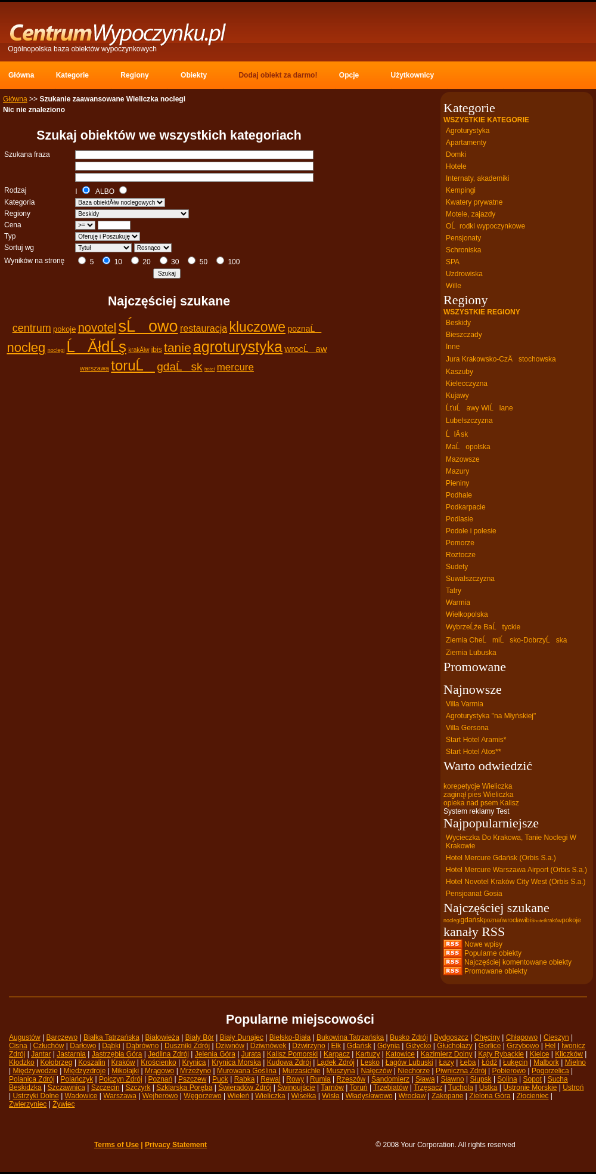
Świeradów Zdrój (244, 1087)
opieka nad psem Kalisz (481, 803)
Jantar (41, 1054)
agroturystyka (238, 346)
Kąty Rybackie (501, 1054)
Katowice (400, 1054)
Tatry (453, 590)
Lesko (370, 1062)
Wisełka (303, 1096)
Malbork (546, 1062)
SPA (453, 262)
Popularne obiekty (493, 953)
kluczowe (257, 327)
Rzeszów (351, 1079)
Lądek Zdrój (336, 1062)
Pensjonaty (463, 238)
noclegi (56, 350)
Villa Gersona (467, 728)
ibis (156, 349)
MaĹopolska (468, 447)
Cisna (18, 1046)
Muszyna (341, 1071)
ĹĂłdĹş (97, 347)
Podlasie (459, 519)
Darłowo (83, 1046)
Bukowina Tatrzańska (350, 1037)
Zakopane (447, 1096)
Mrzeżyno (195, 1071)
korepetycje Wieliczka (477, 786)
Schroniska (463, 250)
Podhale (459, 495)
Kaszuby (459, 371)
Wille (453, 286)
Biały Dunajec (241, 1037)
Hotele (456, 166)
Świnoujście (296, 1087)
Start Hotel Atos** (473, 751)
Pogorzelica (550, 1071)
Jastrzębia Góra (117, 1054)
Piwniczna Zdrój (461, 1071)
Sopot (532, 1079)
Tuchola (460, 1087)
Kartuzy (368, 1054)
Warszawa (119, 1096)
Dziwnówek (268, 1046)
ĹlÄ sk (457, 434)
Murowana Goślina (247, 1071)
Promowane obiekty (495, 971)
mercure (235, 367)
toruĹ (133, 365)
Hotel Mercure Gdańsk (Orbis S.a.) (501, 858)
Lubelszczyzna (469, 420)
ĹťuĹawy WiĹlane (479, 408)
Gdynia (388, 1046)
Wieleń (238, 1096)
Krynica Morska (236, 1062)
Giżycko (419, 1046)
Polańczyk (77, 1079)
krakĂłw (138, 350)
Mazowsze (463, 459)
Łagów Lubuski (409, 1062)
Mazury (457, 471)
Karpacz (337, 1054)
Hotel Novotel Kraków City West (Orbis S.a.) (516, 882)
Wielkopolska (467, 614)
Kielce (540, 1054)
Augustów (25, 1037)
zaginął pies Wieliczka (478, 794)
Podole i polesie (471, 531)
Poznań (160, 1079)
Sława (425, 1079)
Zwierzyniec (27, 1104)
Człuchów (48, 1046)
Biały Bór (199, 1037)
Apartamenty (466, 142)
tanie (177, 347)
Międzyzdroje (85, 1071)
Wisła (330, 1096)
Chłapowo (522, 1037)
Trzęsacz (428, 1087)
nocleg (26, 347)
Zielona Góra (489, 1096)
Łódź (489, 1062)
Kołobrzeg (57, 1062)
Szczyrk (137, 1087)
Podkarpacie (466, 507)
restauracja (203, 328)
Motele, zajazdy (470, 214)
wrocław (513, 920)
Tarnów (332, 1087)
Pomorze (460, 543)
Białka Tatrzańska (111, 1037)
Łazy (446, 1062)
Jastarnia (71, 1054)
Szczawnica (66, 1087)
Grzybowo (523, 1046)
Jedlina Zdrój (168, 1054)
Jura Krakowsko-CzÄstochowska (501, 359)
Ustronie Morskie (530, 1087)
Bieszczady (464, 334)
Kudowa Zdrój (289, 1062)
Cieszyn (556, 1037)
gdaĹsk (179, 366)
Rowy (295, 1079)
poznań (493, 920)
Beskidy (458, 323)
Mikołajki (125, 1071)
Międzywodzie (35, 1071)
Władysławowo (368, 1096)
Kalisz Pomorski (292, 1054)
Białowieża (162, 1037)
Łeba (468, 1062)
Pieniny (457, 483)
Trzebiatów (390, 1087)
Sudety (457, 567)
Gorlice (489, 1046)
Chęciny (487, 1037)
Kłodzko (22, 1062)
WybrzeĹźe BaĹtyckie (483, 627)
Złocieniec (532, 1096)
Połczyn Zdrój (120, 1079)
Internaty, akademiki (478, 178)
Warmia (458, 602)
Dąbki (111, 1046)
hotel (209, 369)
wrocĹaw (305, 349)
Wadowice (81, 1096)
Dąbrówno (142, 1046)
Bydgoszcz (451, 1037)
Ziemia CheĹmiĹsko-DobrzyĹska (506, 640)
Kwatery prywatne (474, 202)
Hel (550, 1046)
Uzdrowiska (464, 274)
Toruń (359, 1087)
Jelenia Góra (215, 1054)
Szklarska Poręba (184, 1087)
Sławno (452, 1079)
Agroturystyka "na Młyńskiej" (491, 716)
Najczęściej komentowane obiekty (518, 962)
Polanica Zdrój (32, 1079)
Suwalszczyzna (470, 578)
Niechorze (414, 1071)
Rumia (320, 1079)
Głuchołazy (454, 1046)
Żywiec (63, 1104)
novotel (97, 327)
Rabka (244, 1079)
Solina (507, 1079)
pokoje (64, 329)
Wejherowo (160, 1096)
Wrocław (412, 1096)
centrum (32, 328)
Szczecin (105, 1087)
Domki (456, 154)
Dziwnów (230, 1046)
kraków (553, 920)
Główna (15, 99)
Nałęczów (376, 1071)
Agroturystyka (467, 130)
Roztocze (461, 555)
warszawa (94, 368)
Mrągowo (159, 1071)
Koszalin (91, 1062)
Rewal (270, 1079)
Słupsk (481, 1079)
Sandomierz (390, 1079)
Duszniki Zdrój (187, 1046)
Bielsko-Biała (290, 1037)
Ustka (488, 1087)
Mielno (575, 1062)
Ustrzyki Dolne (35, 1096)
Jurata (251, 1054)
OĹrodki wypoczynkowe (485, 226)
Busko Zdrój (409, 1037)
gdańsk (472, 920)
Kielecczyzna (467, 383)
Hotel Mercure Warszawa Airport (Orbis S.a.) (516, 870)
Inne (453, 346)
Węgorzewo (202, 1096)
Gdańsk (359, 1046)
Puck (220, 1079)
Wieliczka (270, 1096)
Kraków (123, 1062)
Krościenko (158, 1062)
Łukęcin (515, 1062)
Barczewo (62, 1037)
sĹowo (148, 326)
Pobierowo (509, 1071)
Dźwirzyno (308, 1046)
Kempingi (461, 190)
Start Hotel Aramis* (476, 740)
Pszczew (192, 1079)
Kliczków (569, 1054)
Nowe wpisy (483, 944)
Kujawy (457, 395)
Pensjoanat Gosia (474, 893)
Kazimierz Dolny (447, 1054)
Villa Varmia (464, 704)
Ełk (336, 1046)
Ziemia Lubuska (471, 652)
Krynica (194, 1062)
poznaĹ (304, 328)
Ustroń (573, 1087)
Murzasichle (302, 1071)
